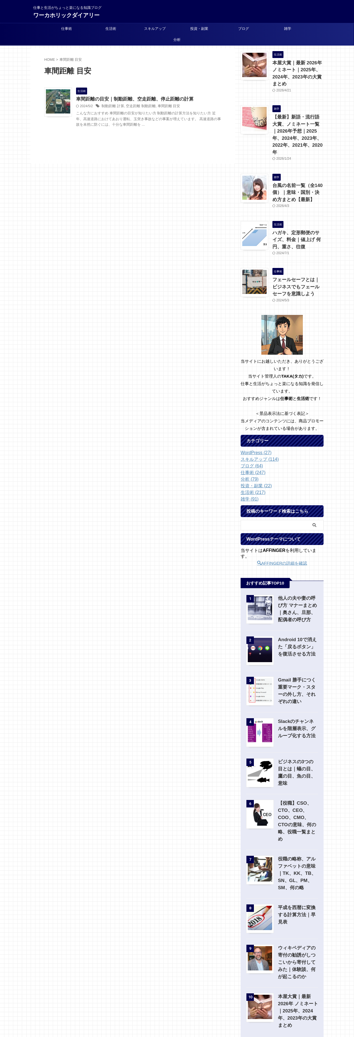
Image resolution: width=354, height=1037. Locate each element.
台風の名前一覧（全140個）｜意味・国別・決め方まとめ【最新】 (297, 170)
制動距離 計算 (111, 107)
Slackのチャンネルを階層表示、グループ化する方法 (298, 700)
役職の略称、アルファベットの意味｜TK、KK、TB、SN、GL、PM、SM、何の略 (298, 837)
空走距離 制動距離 (138, 107)
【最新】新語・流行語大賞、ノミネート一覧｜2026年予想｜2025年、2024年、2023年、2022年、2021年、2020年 (297, 119)
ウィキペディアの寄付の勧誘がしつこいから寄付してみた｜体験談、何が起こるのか (296, 926)
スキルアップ (155, 29)
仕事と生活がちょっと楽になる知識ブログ (177, 1011)
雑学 (287, 29)
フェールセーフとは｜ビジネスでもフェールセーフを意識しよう (297, 259)
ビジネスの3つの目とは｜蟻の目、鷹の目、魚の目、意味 (297, 740)
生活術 (110, 29)
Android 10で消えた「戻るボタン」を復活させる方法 (297, 618)
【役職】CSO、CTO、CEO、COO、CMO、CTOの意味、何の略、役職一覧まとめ (298, 788)
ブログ (243, 29)
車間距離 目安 (163, 107)
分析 (177, 40)
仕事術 (66, 29)
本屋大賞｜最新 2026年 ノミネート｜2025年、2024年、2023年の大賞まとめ (297, 68)
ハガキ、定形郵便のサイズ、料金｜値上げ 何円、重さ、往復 (297, 215)
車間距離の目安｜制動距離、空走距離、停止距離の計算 (131, 99)
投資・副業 (199, 29)
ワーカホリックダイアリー (66, 15)
